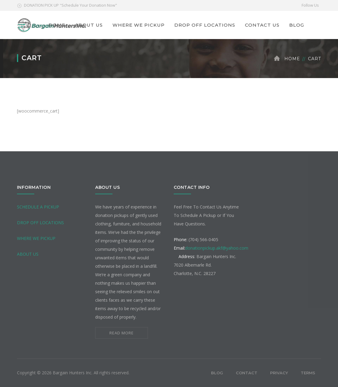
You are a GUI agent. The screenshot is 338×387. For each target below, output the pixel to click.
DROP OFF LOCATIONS (204, 25)
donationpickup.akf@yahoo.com (216, 248)
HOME (57, 25)
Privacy (279, 372)
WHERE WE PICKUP (138, 25)
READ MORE (121, 333)
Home (292, 58)
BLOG (296, 25)
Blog (217, 372)
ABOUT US (89, 25)
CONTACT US (262, 25)
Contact (246, 372)
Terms (308, 372)
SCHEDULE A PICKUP (38, 207)
